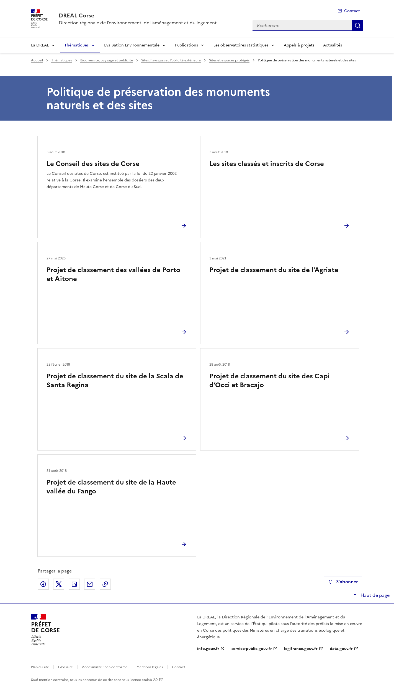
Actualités (332, 45)
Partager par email (89, 584)
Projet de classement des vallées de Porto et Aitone (113, 274)
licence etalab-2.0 (144, 679)
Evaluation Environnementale (131, 45)
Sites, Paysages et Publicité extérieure (171, 60)
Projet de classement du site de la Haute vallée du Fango (111, 486)
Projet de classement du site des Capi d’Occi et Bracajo (269, 380)
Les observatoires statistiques (240, 45)
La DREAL (40, 45)
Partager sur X (58, 584)
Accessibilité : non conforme (104, 667)
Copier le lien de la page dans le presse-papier (105, 584)
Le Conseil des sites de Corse (93, 164)
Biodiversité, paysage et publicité (106, 60)
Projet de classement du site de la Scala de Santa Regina (115, 380)
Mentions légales (150, 667)
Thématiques (76, 45)
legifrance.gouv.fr (301, 649)
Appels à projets (299, 45)
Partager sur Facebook (43, 584)
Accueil (37, 60)
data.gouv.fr (341, 649)
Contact (352, 11)
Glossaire (65, 667)
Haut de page (374, 595)
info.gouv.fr (208, 649)
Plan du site (40, 667)
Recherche (357, 25)
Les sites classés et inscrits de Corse (266, 164)
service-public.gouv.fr (251, 649)
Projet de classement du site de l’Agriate (273, 270)
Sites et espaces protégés (229, 60)
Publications (186, 45)
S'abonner (342, 581)
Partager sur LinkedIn (74, 584)
